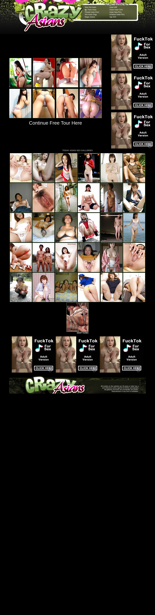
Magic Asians (90, 17)
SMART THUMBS (83, 333)
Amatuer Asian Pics (116, 14)
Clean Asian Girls (116, 10)
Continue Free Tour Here (55, 123)
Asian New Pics (115, 12)
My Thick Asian (90, 10)
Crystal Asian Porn (92, 12)
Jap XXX (112, 17)
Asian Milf (113, 7)
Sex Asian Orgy (91, 14)
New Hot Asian (90, 7)
